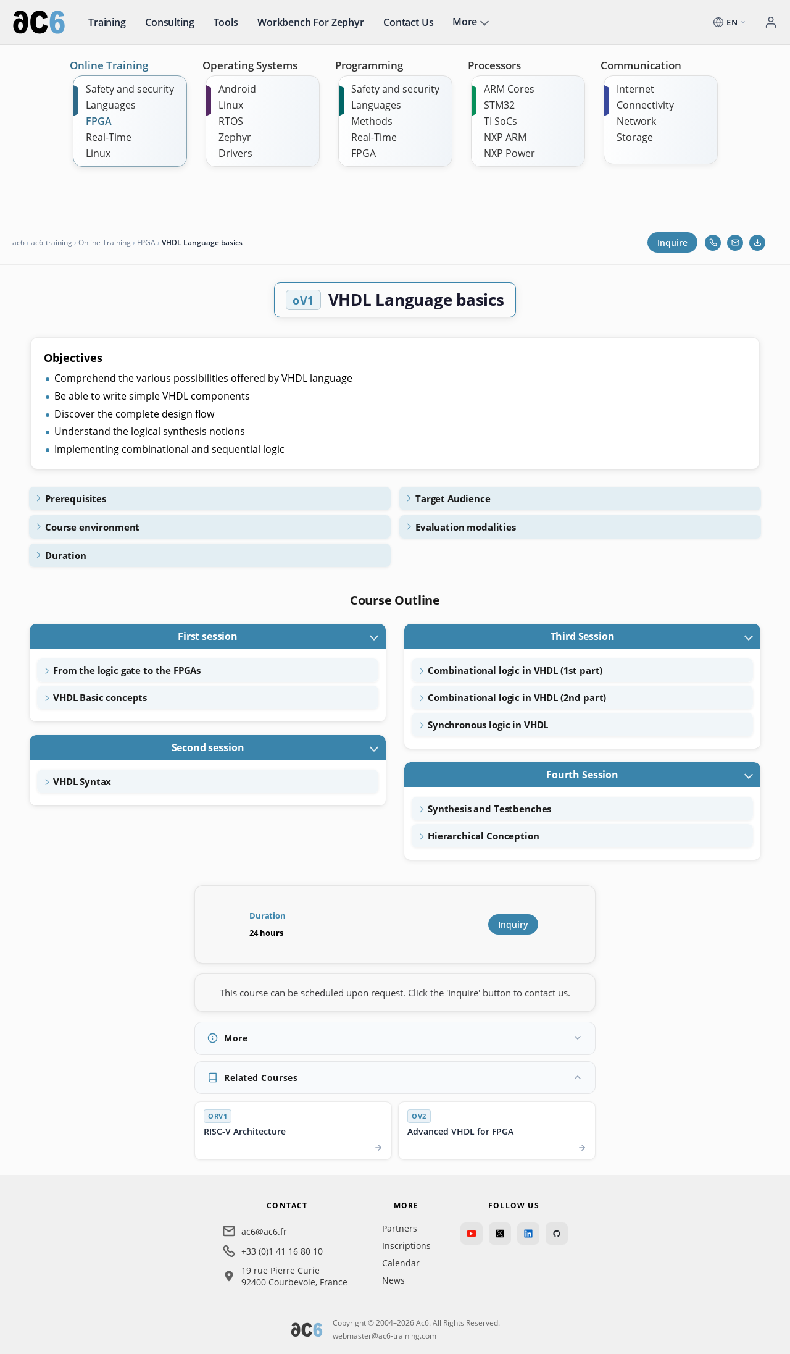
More (464, 21)
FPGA (99, 121)
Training (107, 22)
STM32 (499, 105)
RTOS (230, 121)
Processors (494, 65)
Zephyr (234, 137)
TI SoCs (500, 121)
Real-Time (108, 137)
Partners (399, 1228)
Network (636, 121)
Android (237, 89)
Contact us (408, 22)
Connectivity (645, 105)
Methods (372, 121)
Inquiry (513, 924)
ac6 (18, 242)
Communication (641, 65)
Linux (98, 153)
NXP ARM (505, 137)
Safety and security (130, 89)
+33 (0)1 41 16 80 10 (282, 1251)
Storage (635, 137)
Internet (635, 89)
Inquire (672, 242)
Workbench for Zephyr (310, 22)
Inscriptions (406, 1245)
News (393, 1280)
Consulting (169, 22)
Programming (369, 65)
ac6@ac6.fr (264, 1231)
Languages (111, 105)
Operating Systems (249, 65)
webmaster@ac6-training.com (384, 1335)
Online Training (109, 65)
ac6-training (51, 242)
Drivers (235, 153)
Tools (226, 22)
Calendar (401, 1263)
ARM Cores (509, 89)
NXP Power (509, 153)
